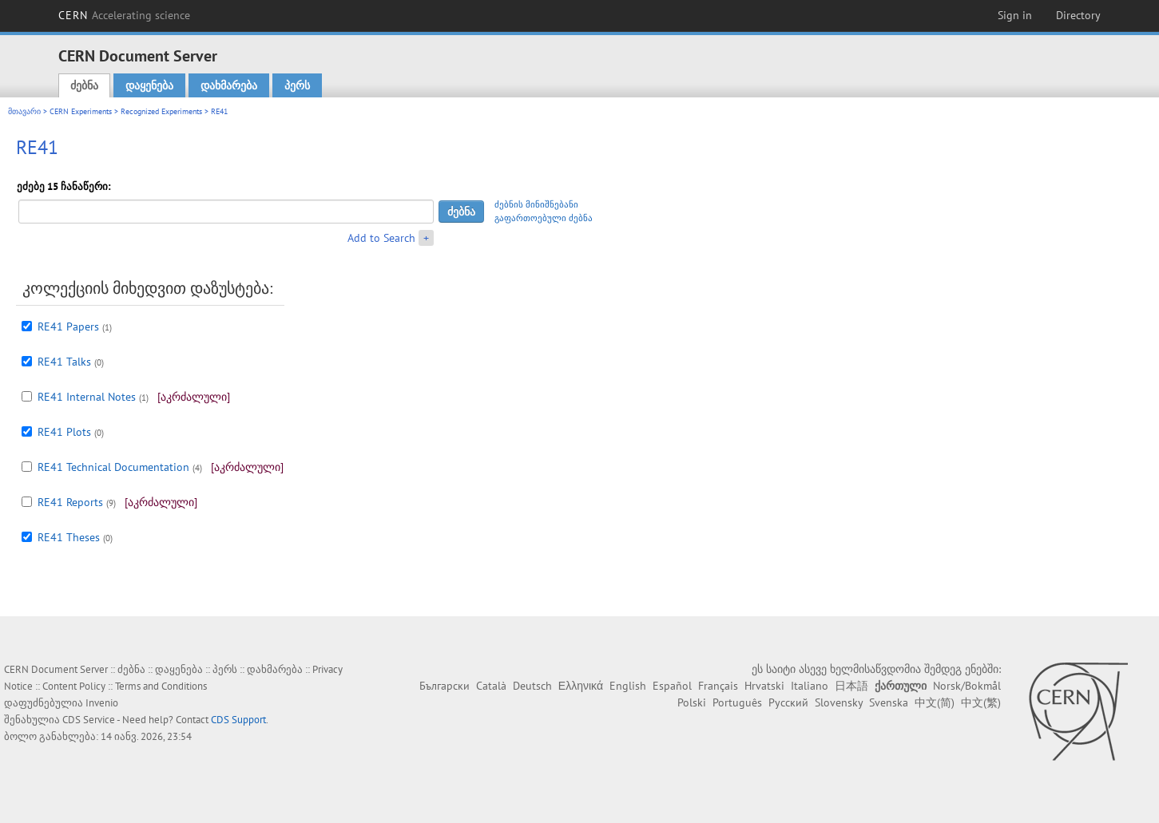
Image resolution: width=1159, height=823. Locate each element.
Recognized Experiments (161, 111)
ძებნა (84, 85)
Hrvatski (764, 686)
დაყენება (149, 85)
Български (444, 686)
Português (737, 702)
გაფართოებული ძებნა (543, 218)
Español (672, 686)
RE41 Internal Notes (87, 397)
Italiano (809, 686)
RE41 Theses (69, 537)
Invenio (101, 703)
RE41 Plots (64, 432)
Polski (691, 702)
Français (718, 686)
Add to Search (381, 238)
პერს (297, 85)
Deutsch (532, 686)
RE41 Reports (70, 502)
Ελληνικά (580, 686)
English (627, 686)
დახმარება (228, 85)
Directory (1078, 15)
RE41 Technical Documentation (113, 467)
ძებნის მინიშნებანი (536, 204)
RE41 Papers (68, 326)
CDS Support (238, 719)
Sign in (1015, 15)
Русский (788, 702)
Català (491, 686)
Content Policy (73, 686)
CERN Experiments (81, 111)
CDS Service (88, 719)
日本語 (851, 686)
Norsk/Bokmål (967, 686)
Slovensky (839, 702)
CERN (124, 15)
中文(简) (935, 702)
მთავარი (24, 111)
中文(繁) (981, 702)
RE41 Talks (64, 361)
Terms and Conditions (161, 686)
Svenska (888, 702)
